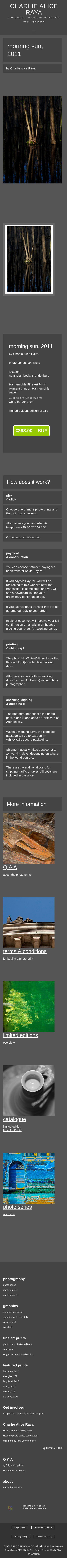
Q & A (10, 867)
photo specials (10, 1295)
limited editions (20, 1035)
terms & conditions (25, 951)
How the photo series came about (20, 1435)
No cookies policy (44, 1536)
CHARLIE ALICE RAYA (35, 9)
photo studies (10, 1290)
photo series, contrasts (24, 362)
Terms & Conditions (43, 1527)
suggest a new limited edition (18, 1354)
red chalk (8, 1327)
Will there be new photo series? (19, 1441)
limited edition (12, 1126)
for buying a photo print (18, 958)
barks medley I (10, 1371)
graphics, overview (13, 1312)
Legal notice (20, 1527)
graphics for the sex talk (15, 1317)
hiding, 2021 (9, 1386)
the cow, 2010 (10, 1396)
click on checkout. (25, 513)
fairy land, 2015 (11, 1381)
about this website (12, 1487)
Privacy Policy (20, 1536)
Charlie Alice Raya (40, 1546)
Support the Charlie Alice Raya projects (23, 1413)
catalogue (14, 1119)
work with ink (10, 1322)
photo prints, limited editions (17, 1344)
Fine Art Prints (12, 1130)
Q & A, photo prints (13, 1465)
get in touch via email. (25, 537)
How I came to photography (17, 1430)
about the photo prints (17, 874)
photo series (17, 1207)
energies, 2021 (11, 1376)
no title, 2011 (10, 1391)
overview (9, 1042)
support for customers (14, 1470)
